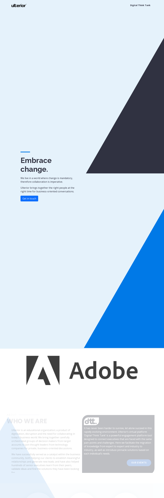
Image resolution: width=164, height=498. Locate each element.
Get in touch (29, 198)
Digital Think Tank (140, 5)
